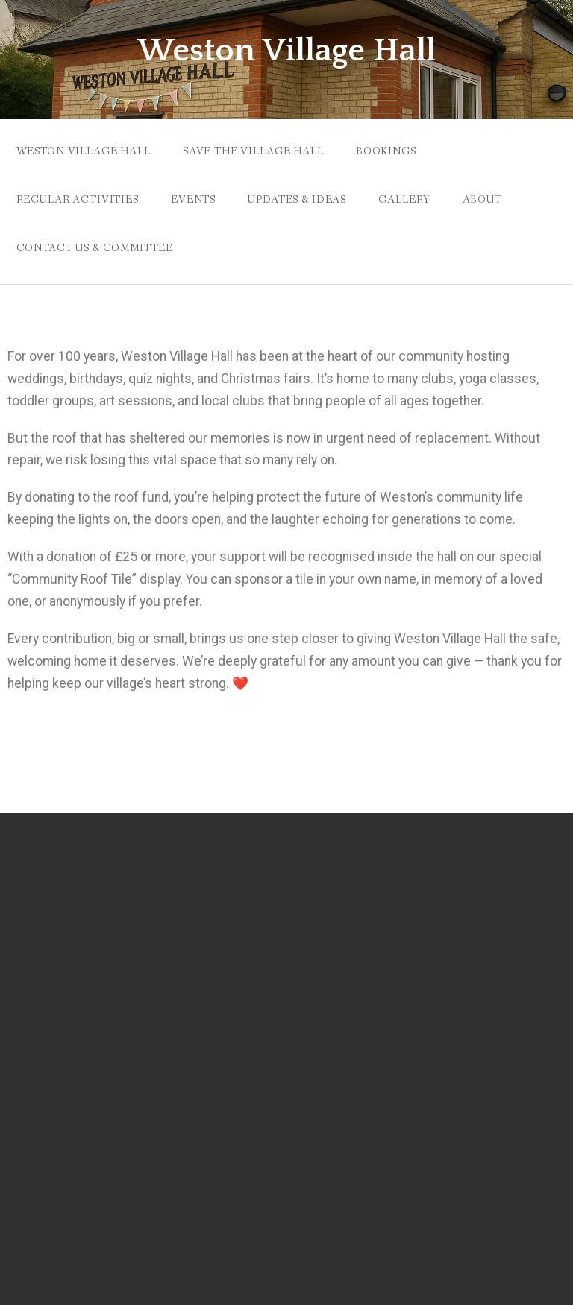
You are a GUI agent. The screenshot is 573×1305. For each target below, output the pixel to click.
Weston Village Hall (286, 51)
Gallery (404, 199)
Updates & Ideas (297, 199)
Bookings (386, 151)
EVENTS (193, 199)
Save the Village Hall (253, 151)
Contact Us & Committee (94, 248)
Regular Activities (77, 199)
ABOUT (482, 199)
